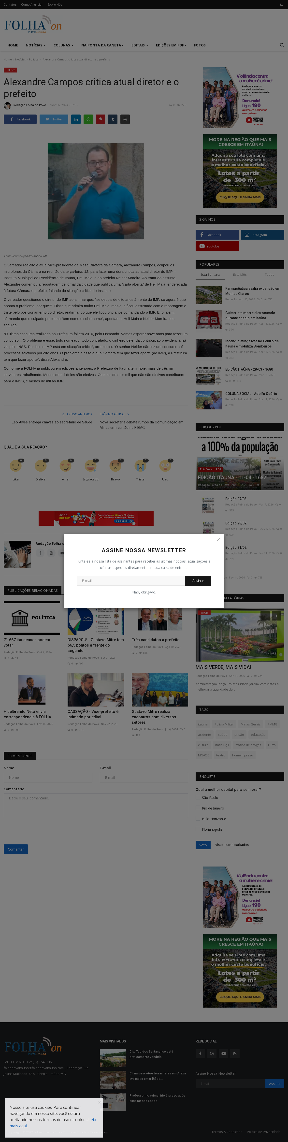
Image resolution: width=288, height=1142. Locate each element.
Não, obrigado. (144, 592)
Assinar (198, 580)
